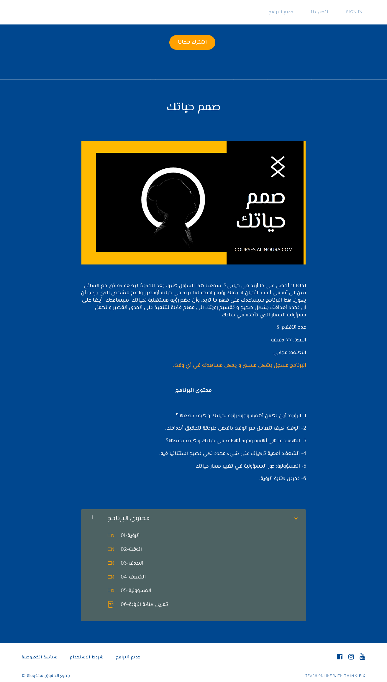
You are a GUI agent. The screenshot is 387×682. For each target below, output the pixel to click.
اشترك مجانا (190, 42)
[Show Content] (295, 514)
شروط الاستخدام (87, 654)
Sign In (357, 12)
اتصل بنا (328, 12)
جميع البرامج (294, 12)
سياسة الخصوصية (40, 654)
